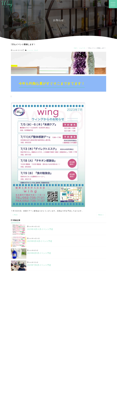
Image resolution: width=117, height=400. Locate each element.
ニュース (30, 50)
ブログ (36, 50)
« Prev (15, 215)
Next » (101, 215)
